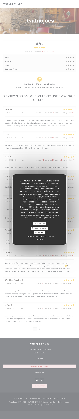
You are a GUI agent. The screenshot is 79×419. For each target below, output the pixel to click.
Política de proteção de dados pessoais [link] (40, 236)
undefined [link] (40, 239)
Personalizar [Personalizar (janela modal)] (39, 232)
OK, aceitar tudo (39, 224)
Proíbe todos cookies (39, 228)
